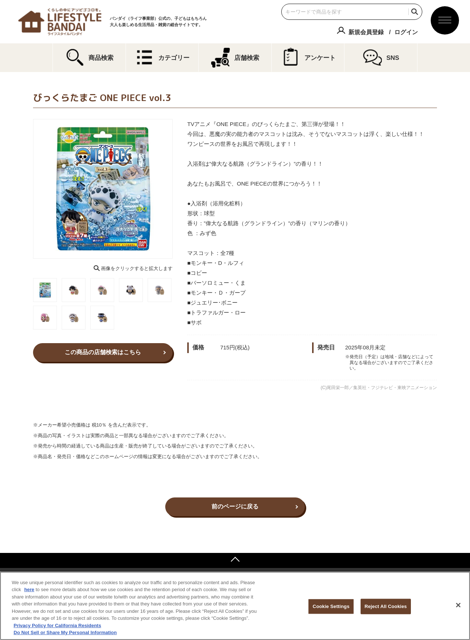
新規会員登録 (366, 32)
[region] (235, 606)
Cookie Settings (331, 606)
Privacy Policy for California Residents (57, 625)
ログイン (406, 32)
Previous (28, 189)
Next (177, 189)
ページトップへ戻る (235, 560)
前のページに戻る (235, 506)
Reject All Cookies (386, 606)
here (29, 589)
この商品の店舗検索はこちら (103, 352)
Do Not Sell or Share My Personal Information (65, 632)
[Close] (458, 605)
